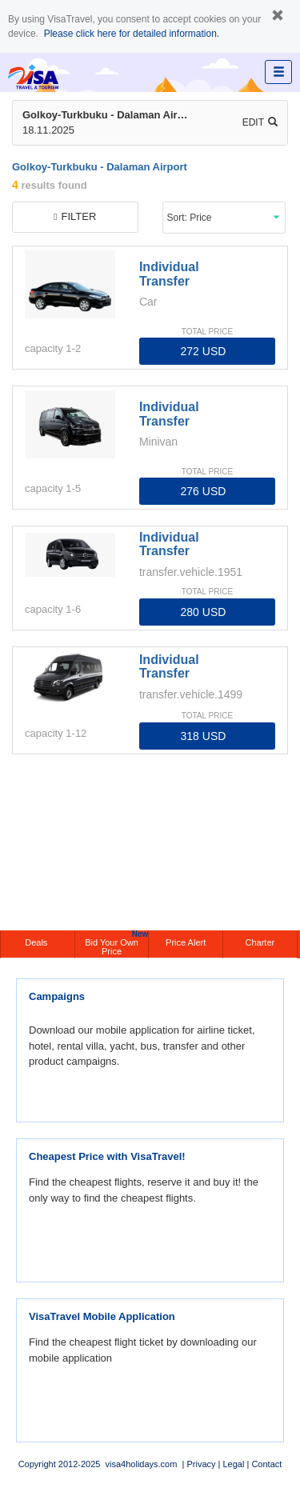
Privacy (200, 1464)
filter (75, 216)
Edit (260, 122)
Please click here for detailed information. (131, 33)
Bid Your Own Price (116, 943)
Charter (260, 942)
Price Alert (186, 942)
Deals (37, 942)
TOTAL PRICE (207, 331)
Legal (233, 1464)
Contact (266, 1464)
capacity (44, 348)
